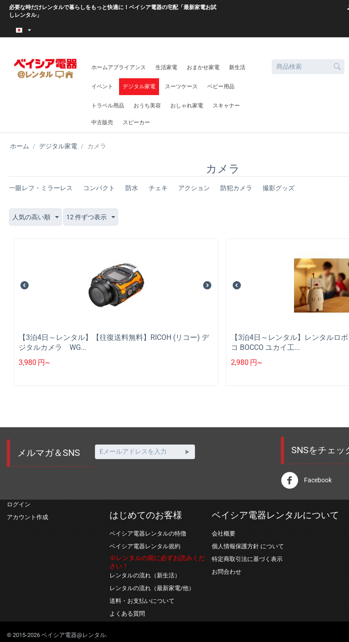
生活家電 (166, 67)
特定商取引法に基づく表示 (247, 559)
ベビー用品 (220, 86)
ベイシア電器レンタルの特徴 (148, 533)
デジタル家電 (139, 86)
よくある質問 (127, 613)
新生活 (237, 67)
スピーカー (136, 122)
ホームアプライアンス (118, 67)
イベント (102, 86)
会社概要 (223, 533)
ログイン (18, 504)
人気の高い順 (35, 217)
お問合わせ (226, 571)
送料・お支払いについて (142, 600)
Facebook (306, 480)
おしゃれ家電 (186, 105)
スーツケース (181, 86)
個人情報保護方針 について (248, 546)
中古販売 (102, 122)
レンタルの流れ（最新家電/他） (152, 588)
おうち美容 (147, 105)
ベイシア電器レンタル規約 (145, 546)
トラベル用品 (107, 105)
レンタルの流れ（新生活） (145, 575)
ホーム (19, 146)
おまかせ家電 (203, 67)
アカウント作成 (27, 517)
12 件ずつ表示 (90, 217)
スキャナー (226, 105)
